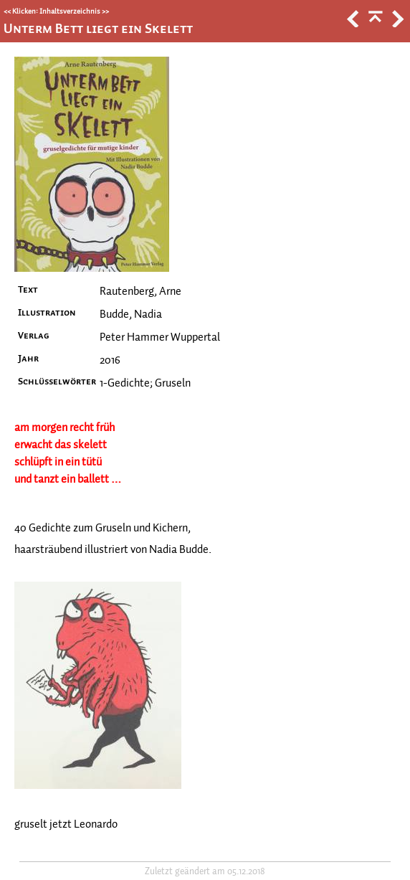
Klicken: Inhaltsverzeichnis (56, 11)
